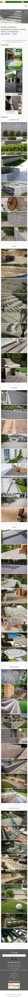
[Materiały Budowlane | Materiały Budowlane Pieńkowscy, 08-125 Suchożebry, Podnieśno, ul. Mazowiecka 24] (14, 2)
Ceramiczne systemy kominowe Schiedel (14, 964)
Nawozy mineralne (14, 975)
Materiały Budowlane (12, 994)
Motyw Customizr (17, 996)
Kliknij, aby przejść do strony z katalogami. (14, 47)
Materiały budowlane (14, 973)
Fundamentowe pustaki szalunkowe (14, 966)
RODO (14, 978)
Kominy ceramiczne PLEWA (14, 968)
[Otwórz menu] (26, 6)
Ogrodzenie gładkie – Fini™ (14, 976)
